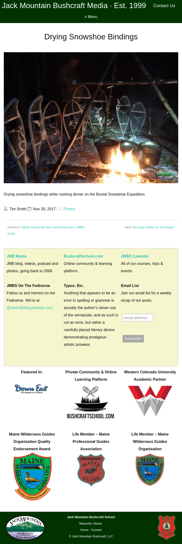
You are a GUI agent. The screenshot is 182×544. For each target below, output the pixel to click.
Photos (69, 209)
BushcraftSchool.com (83, 256)
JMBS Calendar (135, 256)
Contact (96, 530)
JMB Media (17, 256)
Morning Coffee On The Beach (153, 227)
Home (84, 530)
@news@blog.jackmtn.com (30, 308)
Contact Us (164, 5)
